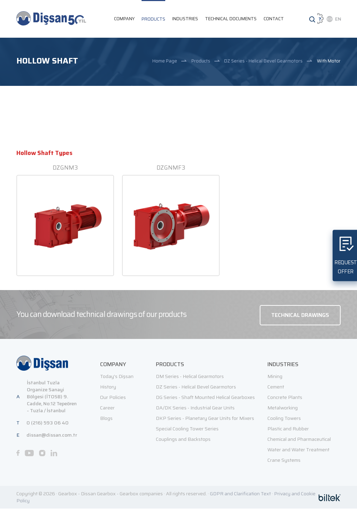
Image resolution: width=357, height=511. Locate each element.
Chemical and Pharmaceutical (299, 441)
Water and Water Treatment (298, 452)
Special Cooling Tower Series (187, 431)
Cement (275, 389)
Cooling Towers (284, 420)
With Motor (329, 62)
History (108, 389)
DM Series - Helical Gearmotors (190, 379)
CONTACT (274, 19)
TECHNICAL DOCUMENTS (231, 19)
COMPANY (124, 19)
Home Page (164, 62)
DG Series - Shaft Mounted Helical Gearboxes (205, 399)
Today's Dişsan (117, 379)
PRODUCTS (153, 19)
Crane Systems (284, 462)
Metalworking (282, 410)
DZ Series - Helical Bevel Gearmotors (263, 62)
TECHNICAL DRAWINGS (299, 316)
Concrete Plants (284, 399)
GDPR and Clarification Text (240, 496)
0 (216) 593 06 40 (47, 425)
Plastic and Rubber (288, 431)
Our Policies (113, 399)
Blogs (106, 420)
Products (200, 62)
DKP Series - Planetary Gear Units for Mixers (205, 420)
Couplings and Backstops (183, 441)
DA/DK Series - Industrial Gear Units (195, 410)
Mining (274, 379)
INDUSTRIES (185, 19)
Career (107, 410)
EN (338, 18)
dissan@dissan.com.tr (51, 437)
